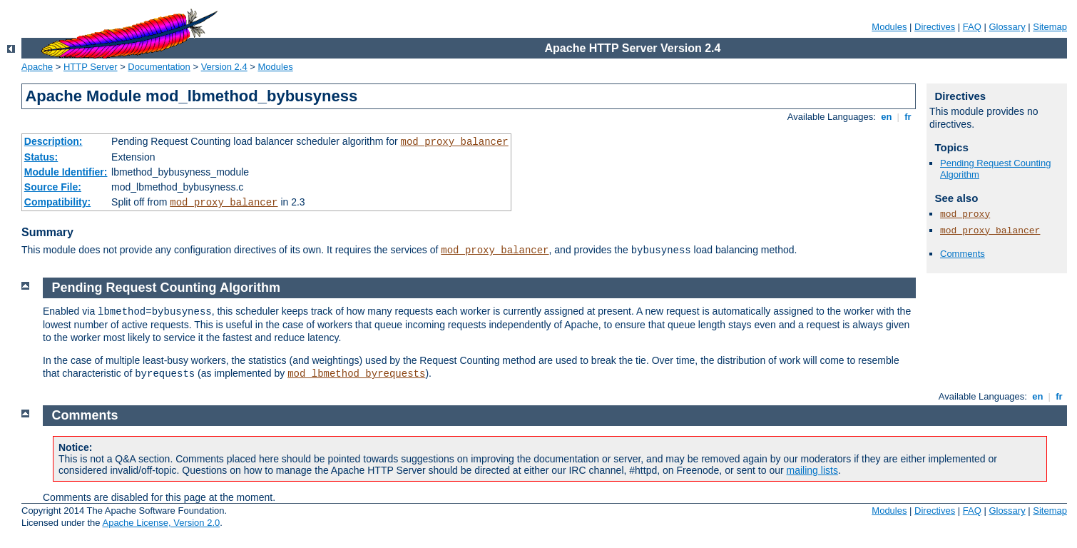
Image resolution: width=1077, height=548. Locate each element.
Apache (37, 66)
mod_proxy (965, 214)
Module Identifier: (66, 172)
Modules (889, 26)
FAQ (972, 26)
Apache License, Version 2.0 (161, 522)
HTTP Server (90, 66)
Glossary (1007, 26)
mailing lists (812, 470)
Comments (962, 253)
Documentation (159, 66)
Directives (934, 26)
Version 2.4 (224, 66)
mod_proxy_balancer (455, 142)
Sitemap (1050, 26)
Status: (41, 157)
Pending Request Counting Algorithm (166, 287)
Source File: (52, 187)
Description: (53, 141)
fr (908, 116)
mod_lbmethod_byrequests (356, 374)
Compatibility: (57, 202)
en (886, 116)
